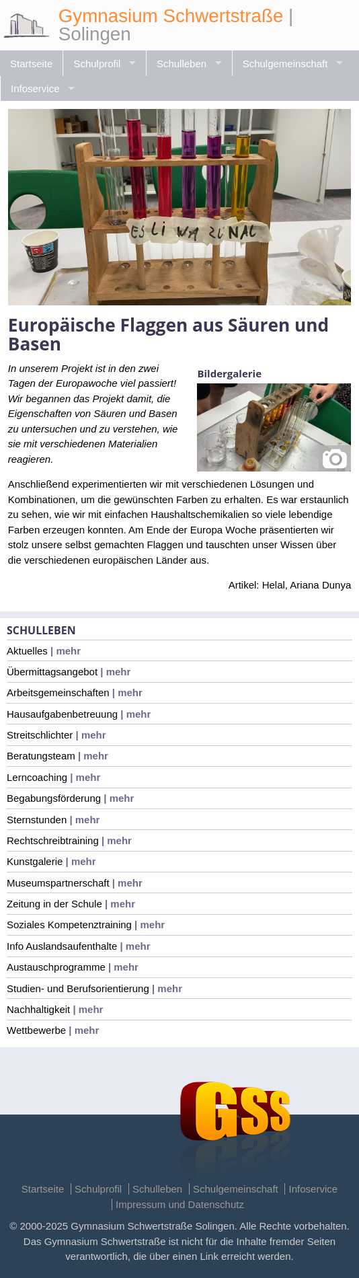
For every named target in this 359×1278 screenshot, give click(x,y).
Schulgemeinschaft (285, 63)
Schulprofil (96, 63)
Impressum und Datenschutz (180, 1204)
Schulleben (181, 63)
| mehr (64, 650)
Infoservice (35, 88)
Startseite (31, 63)
